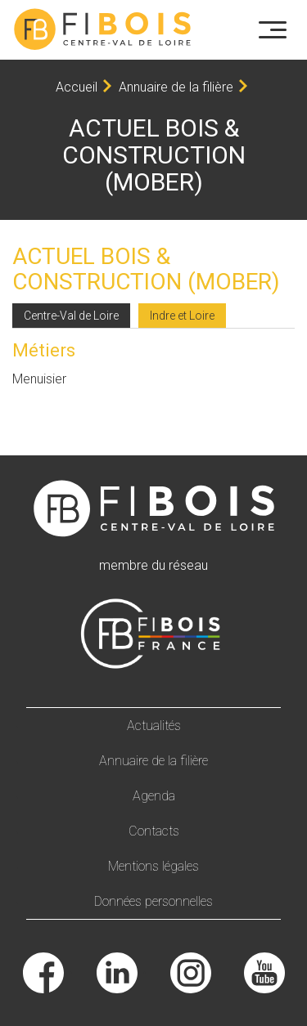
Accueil (76, 87)
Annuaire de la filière (176, 87)
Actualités (154, 725)
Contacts (154, 831)
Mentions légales (153, 866)
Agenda (154, 796)
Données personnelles (153, 901)
